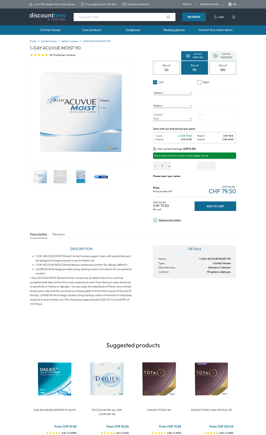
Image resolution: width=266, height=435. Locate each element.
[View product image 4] (101, 176)
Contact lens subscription (215, 30)
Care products (91, 30)
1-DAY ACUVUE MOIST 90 (96, 41)
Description (38, 234)
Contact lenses (50, 30)
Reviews (59, 234)
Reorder (194, 17)
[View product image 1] (40, 176)
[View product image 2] (60, 176)
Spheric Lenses (70, 41)
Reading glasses (174, 30)
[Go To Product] (54, 379)
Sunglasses (133, 30)
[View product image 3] (80, 176)
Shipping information (167, 220)
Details (194, 249)
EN (232, 4)
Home (33, 41)
